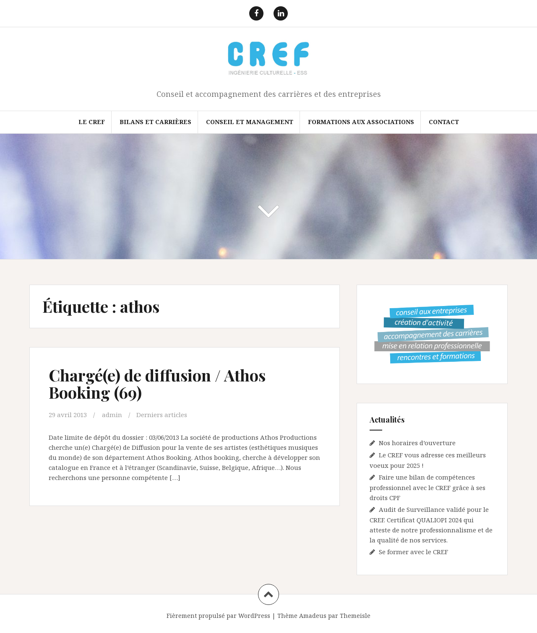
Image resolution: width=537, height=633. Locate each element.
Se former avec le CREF (413, 551)
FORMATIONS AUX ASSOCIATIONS (361, 122)
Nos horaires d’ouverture (417, 442)
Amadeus (312, 616)
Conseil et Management (249, 122)
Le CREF (91, 122)
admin (112, 414)
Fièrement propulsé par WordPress (218, 616)
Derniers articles (161, 414)
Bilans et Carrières (155, 122)
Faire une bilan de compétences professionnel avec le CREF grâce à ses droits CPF (427, 487)
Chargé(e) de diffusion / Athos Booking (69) (157, 383)
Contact (444, 122)
